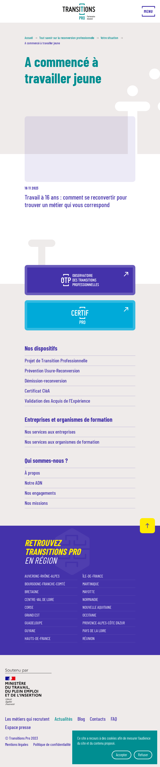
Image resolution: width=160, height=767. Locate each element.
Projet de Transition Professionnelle (56, 360)
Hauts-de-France (38, 638)
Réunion (89, 638)
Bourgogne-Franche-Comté (45, 583)
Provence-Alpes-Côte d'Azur (104, 622)
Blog (81, 719)
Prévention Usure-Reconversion (52, 370)
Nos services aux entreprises (50, 432)
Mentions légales (16, 744)
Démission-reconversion (46, 380)
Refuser (143, 754)
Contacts (98, 719)
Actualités (63, 719)
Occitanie (89, 614)
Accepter (121, 754)
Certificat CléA (37, 391)
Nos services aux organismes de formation (62, 442)
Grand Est (32, 614)
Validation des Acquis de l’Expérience (57, 401)
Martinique (91, 583)
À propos (32, 473)
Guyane (30, 630)
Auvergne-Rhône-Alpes (42, 575)
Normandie (90, 599)
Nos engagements (40, 493)
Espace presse (18, 727)
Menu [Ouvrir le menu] (148, 11)
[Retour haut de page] (147, 525)
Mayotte (89, 591)
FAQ (114, 719)
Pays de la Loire (94, 630)
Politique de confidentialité (52, 744)
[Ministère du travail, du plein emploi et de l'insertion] (28, 686)
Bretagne (32, 591)
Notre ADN (33, 483)
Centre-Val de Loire (39, 599)
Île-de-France (93, 575)
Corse (29, 607)
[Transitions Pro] (78, 12)
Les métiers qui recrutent (27, 719)
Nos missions (36, 503)
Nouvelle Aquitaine (97, 607)
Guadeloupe (34, 622)
